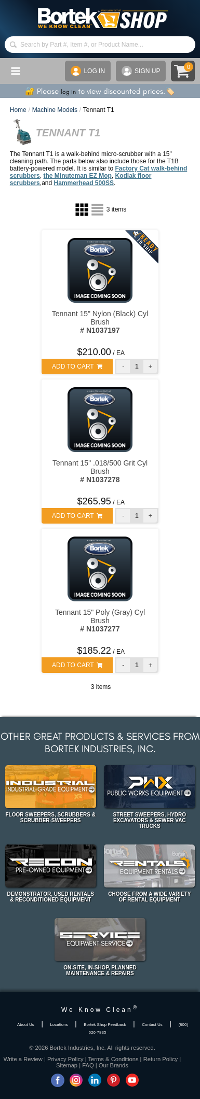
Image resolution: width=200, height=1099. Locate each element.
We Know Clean (100, 1009)
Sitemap (66, 1065)
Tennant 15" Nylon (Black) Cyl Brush (100, 321)
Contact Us (152, 1024)
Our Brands (113, 1065)
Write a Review (23, 1059)
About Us (25, 1024)
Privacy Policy (65, 1059)
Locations (59, 1024)
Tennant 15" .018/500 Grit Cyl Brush (100, 471)
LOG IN (88, 71)
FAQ (88, 1065)
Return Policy (160, 1059)
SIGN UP (141, 71)
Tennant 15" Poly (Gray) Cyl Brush (100, 620)
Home (18, 110)
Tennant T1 (98, 110)
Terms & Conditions (113, 1059)
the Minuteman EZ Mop (77, 175)
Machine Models (54, 110)
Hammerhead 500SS (84, 183)
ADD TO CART (77, 366)
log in (68, 91)
